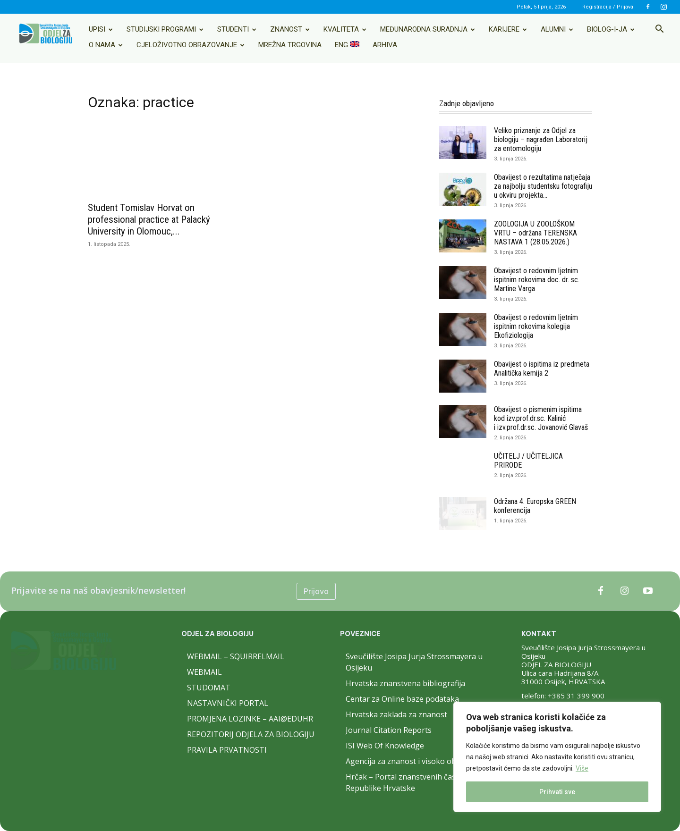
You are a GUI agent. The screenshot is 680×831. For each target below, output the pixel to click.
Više (582, 768)
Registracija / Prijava (607, 7)
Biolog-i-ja (611, 29)
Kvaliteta (344, 29)
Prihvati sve (557, 792)
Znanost (290, 29)
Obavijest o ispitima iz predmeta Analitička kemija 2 (541, 369)
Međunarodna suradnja (427, 29)
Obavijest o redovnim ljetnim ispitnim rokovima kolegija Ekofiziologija (536, 326)
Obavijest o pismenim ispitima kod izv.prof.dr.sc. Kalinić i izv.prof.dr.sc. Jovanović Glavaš (541, 418)
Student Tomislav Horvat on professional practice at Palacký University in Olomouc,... (149, 219)
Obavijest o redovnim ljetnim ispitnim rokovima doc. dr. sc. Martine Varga (536, 279)
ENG (347, 45)
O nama (106, 45)
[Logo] (45, 33)
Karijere (508, 29)
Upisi (101, 29)
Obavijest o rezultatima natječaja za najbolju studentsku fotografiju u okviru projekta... (543, 186)
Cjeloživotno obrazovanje (190, 45)
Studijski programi (165, 29)
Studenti (236, 29)
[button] (659, 30)
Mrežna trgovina (290, 45)
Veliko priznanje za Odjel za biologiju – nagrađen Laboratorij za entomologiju (540, 139)
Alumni (557, 29)
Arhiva (385, 45)
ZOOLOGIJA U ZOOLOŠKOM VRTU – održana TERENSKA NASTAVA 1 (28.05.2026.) (535, 232)
